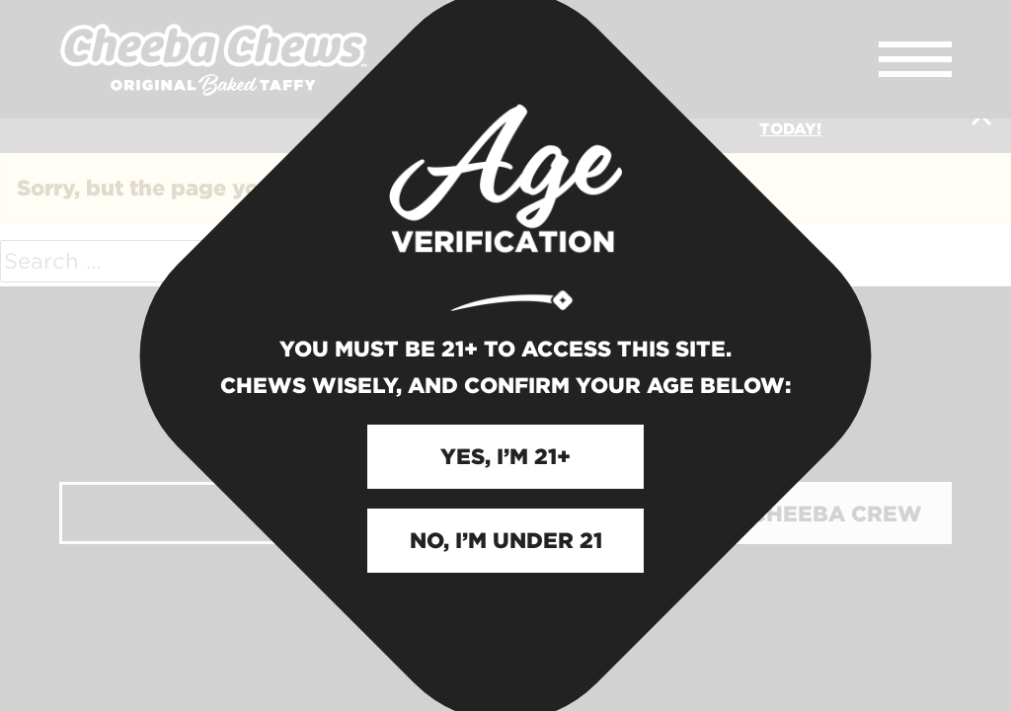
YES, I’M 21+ (505, 454)
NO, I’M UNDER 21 (506, 538)
